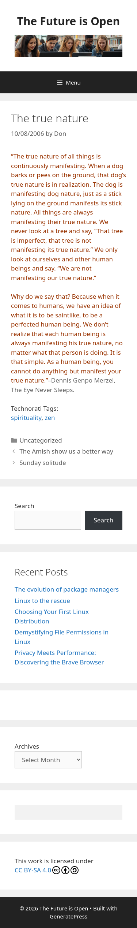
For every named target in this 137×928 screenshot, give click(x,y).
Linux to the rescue (42, 600)
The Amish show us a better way (66, 451)
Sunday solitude (42, 462)
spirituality (26, 417)
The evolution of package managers (67, 589)
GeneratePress (68, 916)
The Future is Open (68, 21)
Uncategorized (40, 440)
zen (50, 417)
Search (24, 506)
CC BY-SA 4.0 (47, 870)
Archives (27, 746)
